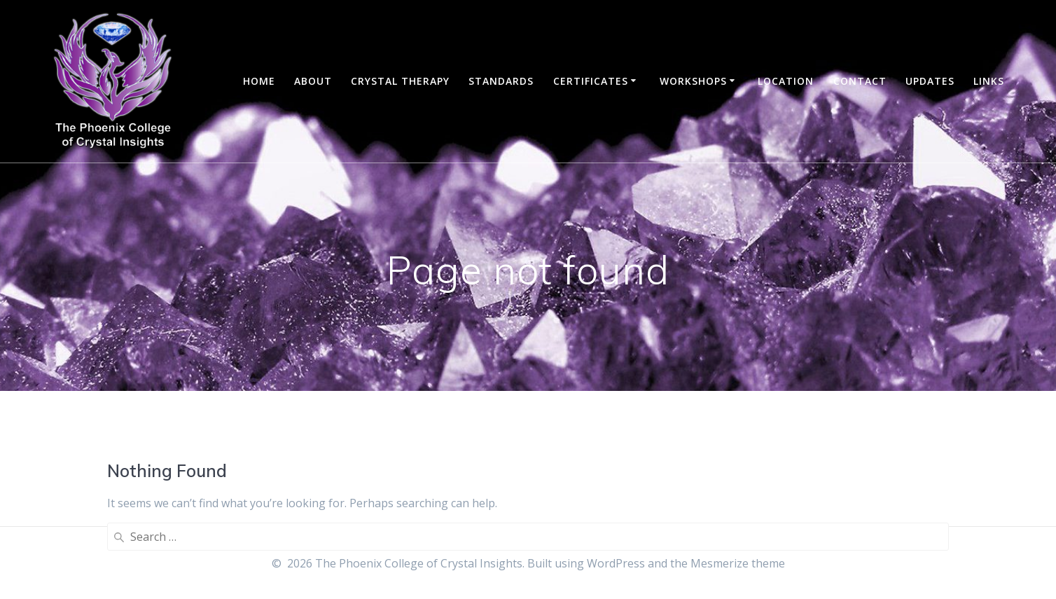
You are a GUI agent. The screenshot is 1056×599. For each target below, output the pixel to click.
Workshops (693, 81)
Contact (860, 81)
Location (786, 81)
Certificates (590, 81)
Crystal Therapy (400, 81)
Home (259, 81)
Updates (929, 81)
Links (988, 81)
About (313, 81)
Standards (501, 81)
